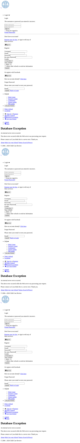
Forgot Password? (9, 32)
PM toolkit (11, 104)
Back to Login (14, 90)
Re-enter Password (10, 57)
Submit (7, 68)
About (2, 142)
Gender (6, 59)
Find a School (8, 109)
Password (7, 55)
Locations (7, 111)
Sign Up (8, 75)
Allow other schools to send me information (19, 66)
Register (15, 114)
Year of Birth (8, 62)
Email (6, 53)
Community (11, 100)
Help (6, 124)
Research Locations (11, 117)
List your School (9, 105)
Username (7, 51)
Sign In (7, 28)
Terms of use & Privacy (25, 142)
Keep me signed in (12, 30)
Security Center (13, 99)
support (6, 122)
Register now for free (10, 39)
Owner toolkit (12, 102)
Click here (23, 79)
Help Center (11, 97)
